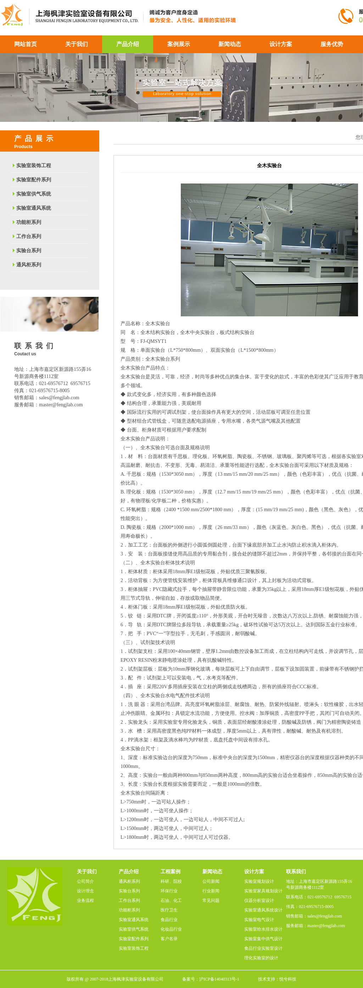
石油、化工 (171, 900)
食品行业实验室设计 (263, 948)
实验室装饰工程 (33, 165)
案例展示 (178, 44)
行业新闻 (210, 890)
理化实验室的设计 (261, 957)
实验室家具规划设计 (263, 890)
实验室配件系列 (33, 179)
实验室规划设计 (259, 881)
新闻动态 (229, 44)
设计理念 (85, 890)
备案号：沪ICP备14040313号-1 (210, 979)
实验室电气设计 (259, 919)
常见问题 (210, 900)
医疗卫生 (169, 910)
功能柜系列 (28, 222)
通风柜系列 (28, 264)
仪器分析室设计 (259, 900)
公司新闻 (210, 881)
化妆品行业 (171, 929)
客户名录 (169, 938)
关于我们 (76, 44)
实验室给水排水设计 (263, 929)
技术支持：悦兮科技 (277, 979)
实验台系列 (28, 250)
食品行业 (169, 919)
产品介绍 (127, 44)
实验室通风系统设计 (263, 910)
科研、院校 (171, 881)
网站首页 (25, 44)
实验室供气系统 (33, 194)
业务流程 (85, 900)
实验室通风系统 (33, 208)
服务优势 (331, 44)
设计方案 (280, 44)
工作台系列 (28, 236)
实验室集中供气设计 (263, 938)
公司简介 (85, 881)
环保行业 (169, 890)
